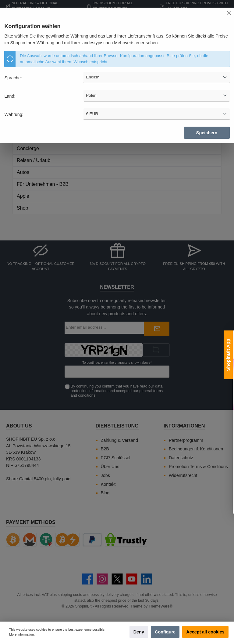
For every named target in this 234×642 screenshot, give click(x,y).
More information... (23, 634)
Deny (138, 631)
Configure (165, 631)
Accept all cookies (205, 631)
